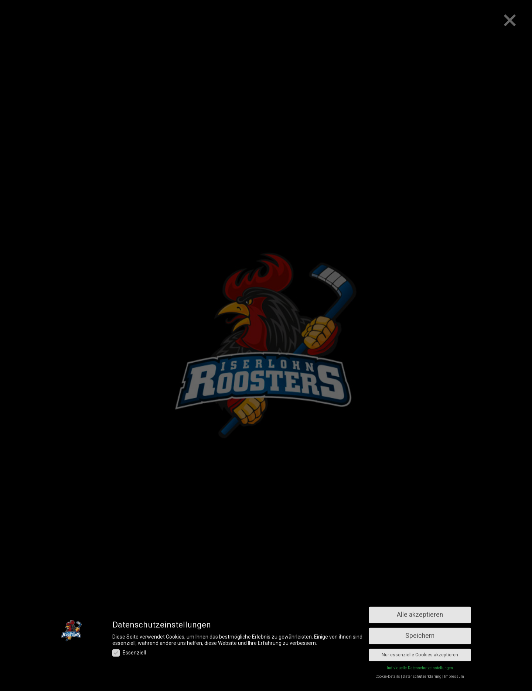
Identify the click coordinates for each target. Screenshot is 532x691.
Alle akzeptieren (420, 571)
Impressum (454, 633)
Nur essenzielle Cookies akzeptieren (420, 611)
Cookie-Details (387, 633)
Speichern (419, 592)
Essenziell (129, 609)
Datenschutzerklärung (422, 633)
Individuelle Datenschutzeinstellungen (420, 624)
